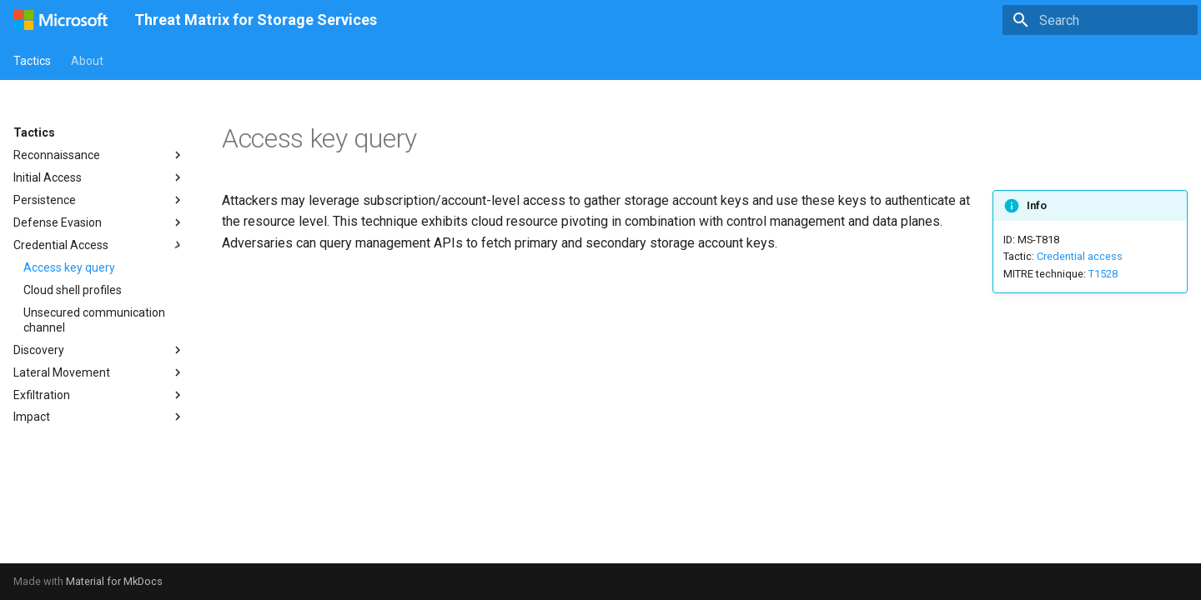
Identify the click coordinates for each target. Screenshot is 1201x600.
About (87, 61)
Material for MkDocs (114, 581)
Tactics (32, 61)
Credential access (1080, 256)
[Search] (1100, 20)
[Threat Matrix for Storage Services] (60, 20)
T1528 (1103, 274)
